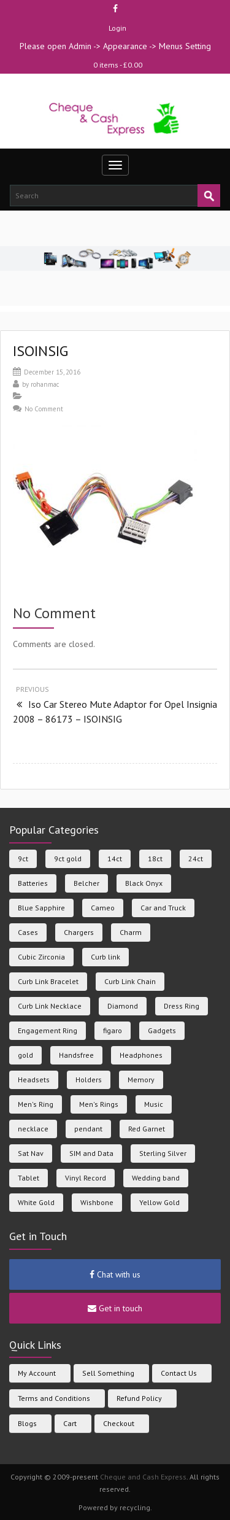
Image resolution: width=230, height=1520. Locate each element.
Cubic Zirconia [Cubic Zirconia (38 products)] (41, 956)
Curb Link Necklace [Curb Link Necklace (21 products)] (50, 1005)
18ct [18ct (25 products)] (155, 858)
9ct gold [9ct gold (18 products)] (68, 858)
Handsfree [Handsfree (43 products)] (76, 1055)
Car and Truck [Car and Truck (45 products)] (163, 907)
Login (117, 28)
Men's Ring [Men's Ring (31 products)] (35, 1104)
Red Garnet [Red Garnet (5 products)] (146, 1128)
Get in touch (115, 1308)
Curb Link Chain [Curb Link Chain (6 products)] (130, 981)
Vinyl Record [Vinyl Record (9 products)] (85, 1177)
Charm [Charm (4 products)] (131, 932)
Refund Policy (139, 1398)
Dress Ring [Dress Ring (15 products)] (181, 1005)
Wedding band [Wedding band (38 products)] (156, 1177)
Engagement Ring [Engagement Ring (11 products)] (47, 1030)
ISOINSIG (40, 350)
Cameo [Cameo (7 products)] (103, 907)
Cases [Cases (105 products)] (28, 932)
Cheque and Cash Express (143, 1476)
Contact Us (179, 1373)
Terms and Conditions (54, 1398)
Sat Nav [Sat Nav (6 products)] (31, 1153)
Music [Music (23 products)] (153, 1104)
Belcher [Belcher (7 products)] (86, 883)
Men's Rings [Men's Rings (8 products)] (98, 1104)
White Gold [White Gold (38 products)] (36, 1202)
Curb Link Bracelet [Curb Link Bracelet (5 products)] (48, 981)
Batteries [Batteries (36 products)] (33, 883)
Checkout (118, 1423)
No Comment (44, 409)
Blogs (27, 1423)
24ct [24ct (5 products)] (195, 858)
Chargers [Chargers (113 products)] (79, 932)
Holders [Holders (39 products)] (88, 1079)
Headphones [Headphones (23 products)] (141, 1055)
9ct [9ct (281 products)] (23, 858)
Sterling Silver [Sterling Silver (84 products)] (162, 1153)
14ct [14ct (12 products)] (114, 858)
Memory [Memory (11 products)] (141, 1079)
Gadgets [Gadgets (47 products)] (162, 1030)
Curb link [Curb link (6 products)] (105, 956)
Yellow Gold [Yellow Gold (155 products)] (159, 1202)
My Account (37, 1373)
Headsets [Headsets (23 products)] (34, 1079)
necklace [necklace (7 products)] (33, 1128)
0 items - (117, 64)
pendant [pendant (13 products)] (88, 1128)
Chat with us (115, 1274)
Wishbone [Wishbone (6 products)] (96, 1202)
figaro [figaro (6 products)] (112, 1030)
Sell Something (108, 1373)
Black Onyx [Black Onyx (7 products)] (144, 883)
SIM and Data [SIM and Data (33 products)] (91, 1153)
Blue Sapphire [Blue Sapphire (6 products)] (41, 907)
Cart (70, 1423)
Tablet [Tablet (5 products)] (28, 1177)
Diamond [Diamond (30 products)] (122, 1005)
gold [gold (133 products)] (25, 1055)
